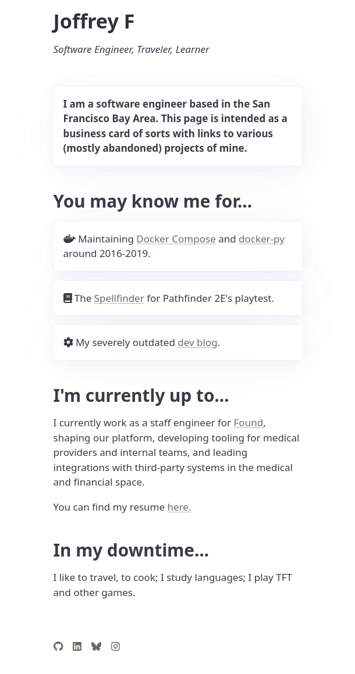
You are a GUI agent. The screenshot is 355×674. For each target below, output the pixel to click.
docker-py (262, 238)
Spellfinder (119, 298)
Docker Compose (175, 238)
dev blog (197, 342)
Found (249, 422)
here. (179, 506)
